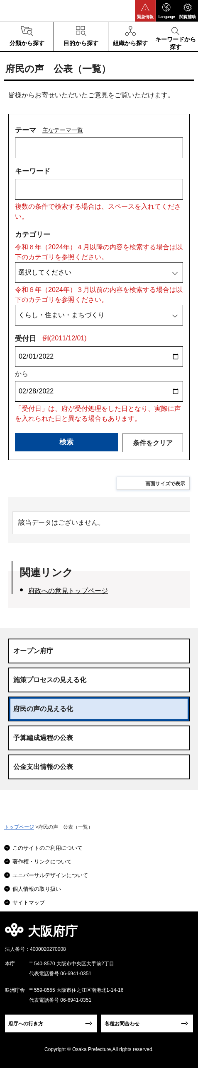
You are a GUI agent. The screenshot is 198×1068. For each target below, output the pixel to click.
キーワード (32, 171)
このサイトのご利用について (47, 848)
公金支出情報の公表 (43, 766)
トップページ (19, 827)
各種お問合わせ (122, 1024)
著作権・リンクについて (42, 861)
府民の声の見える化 (43, 708)
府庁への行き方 (25, 1024)
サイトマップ (28, 902)
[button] (145, 11)
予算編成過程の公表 (43, 737)
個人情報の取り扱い (36, 889)
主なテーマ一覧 (62, 130)
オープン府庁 (33, 650)
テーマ (25, 130)
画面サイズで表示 (165, 484)
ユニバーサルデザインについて (50, 875)
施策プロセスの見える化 (49, 679)
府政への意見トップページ (68, 590)
